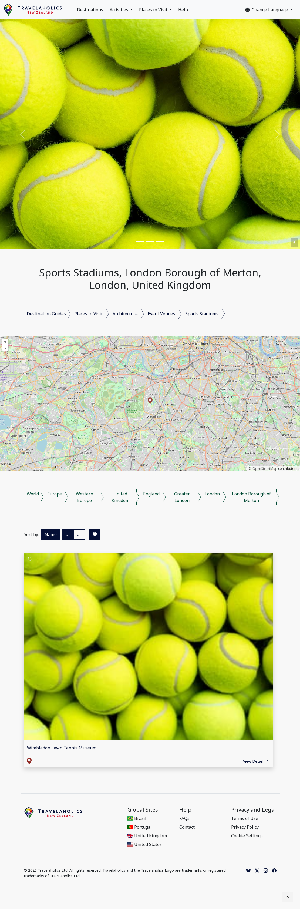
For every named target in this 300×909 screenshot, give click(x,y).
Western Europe (84, 497)
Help (183, 10)
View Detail (256, 761)
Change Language (267, 10)
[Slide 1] (140, 241)
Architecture (125, 314)
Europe (54, 494)
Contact (187, 827)
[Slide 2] (150, 241)
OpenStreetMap (264, 468)
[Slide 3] (160, 241)
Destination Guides (46, 314)
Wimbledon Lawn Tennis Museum (61, 748)
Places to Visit (153, 10)
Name (51, 534)
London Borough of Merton (251, 497)
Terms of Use (244, 818)
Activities (119, 10)
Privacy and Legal (253, 809)
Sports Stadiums (201, 314)
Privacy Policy (245, 827)
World (33, 494)
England (151, 494)
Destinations (90, 10)
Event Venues (161, 314)
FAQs (184, 818)
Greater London (182, 497)
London (212, 494)
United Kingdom (120, 497)
